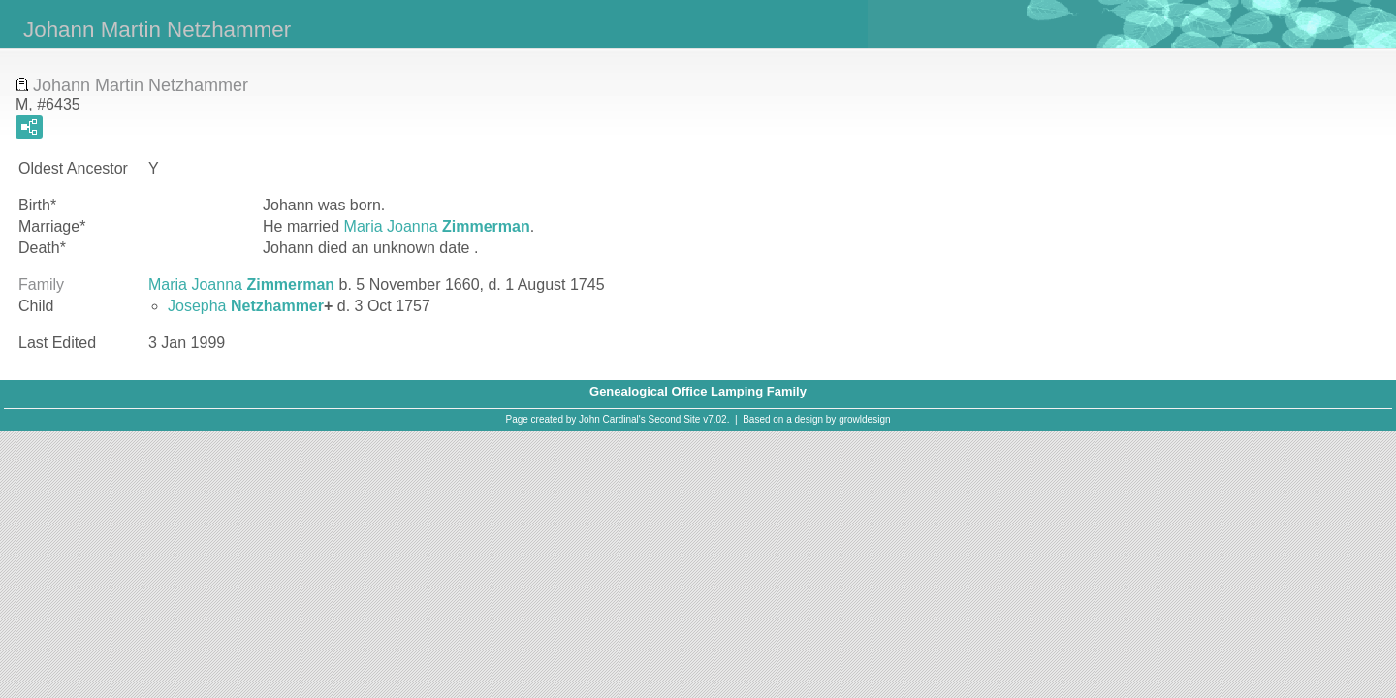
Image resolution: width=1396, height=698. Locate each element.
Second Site (675, 419)
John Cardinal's (612, 419)
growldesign (864, 419)
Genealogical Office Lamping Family (698, 391)
